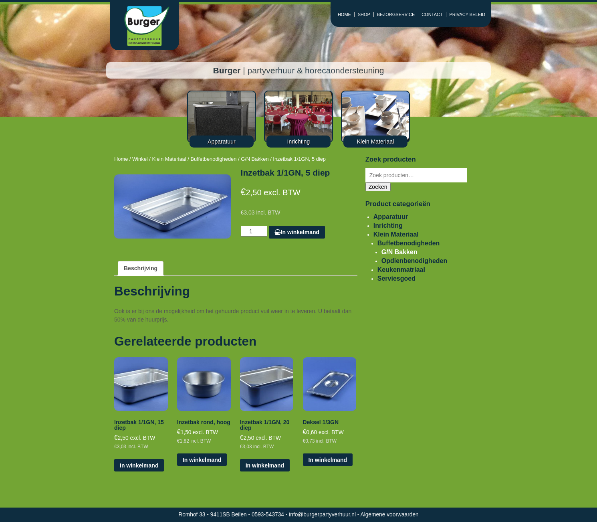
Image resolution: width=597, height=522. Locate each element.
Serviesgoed (396, 278)
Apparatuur (390, 216)
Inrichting (388, 225)
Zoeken (378, 187)
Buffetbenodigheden (213, 159)
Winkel (140, 159)
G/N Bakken (254, 159)
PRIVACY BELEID (467, 14)
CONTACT (432, 14)
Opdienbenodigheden (414, 260)
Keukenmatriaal (401, 269)
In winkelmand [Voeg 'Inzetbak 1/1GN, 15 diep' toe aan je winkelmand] (139, 465)
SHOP (364, 14)
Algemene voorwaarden (390, 515)
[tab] (140, 268)
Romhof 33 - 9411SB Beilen (213, 515)
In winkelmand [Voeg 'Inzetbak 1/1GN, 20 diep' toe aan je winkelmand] (265, 465)
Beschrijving (140, 268)
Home (121, 159)
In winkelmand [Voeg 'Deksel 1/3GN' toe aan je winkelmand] (328, 460)
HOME (344, 14)
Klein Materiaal (169, 159)
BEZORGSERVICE (396, 14)
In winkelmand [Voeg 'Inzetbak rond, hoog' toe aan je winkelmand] (202, 460)
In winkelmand (296, 232)
